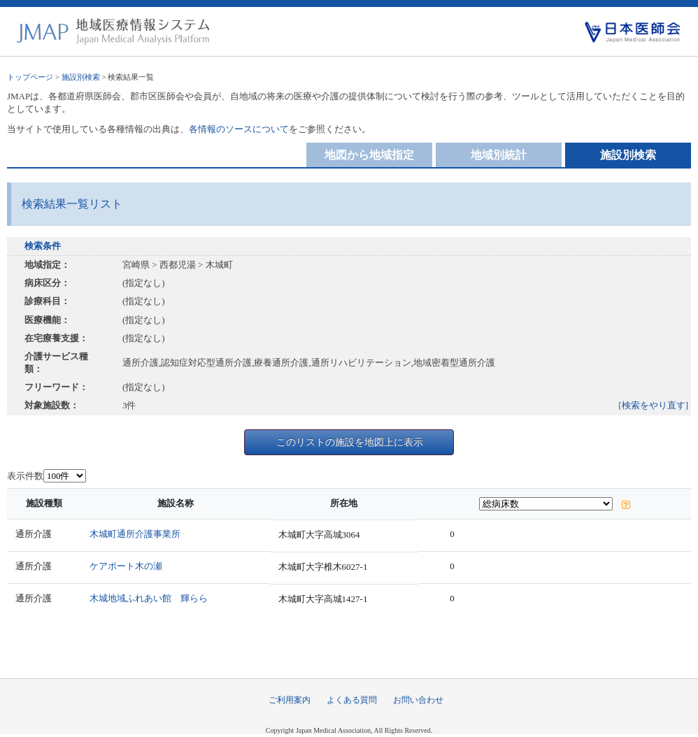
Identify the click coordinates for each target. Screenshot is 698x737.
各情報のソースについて (239, 129)
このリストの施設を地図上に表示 (349, 442)
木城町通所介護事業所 (135, 534)
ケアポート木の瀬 (126, 566)
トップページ (30, 77)
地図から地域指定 (369, 155)
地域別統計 (499, 155)
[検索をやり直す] (653, 405)
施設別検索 (81, 77)
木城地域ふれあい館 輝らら (149, 598)
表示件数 (25, 476)
